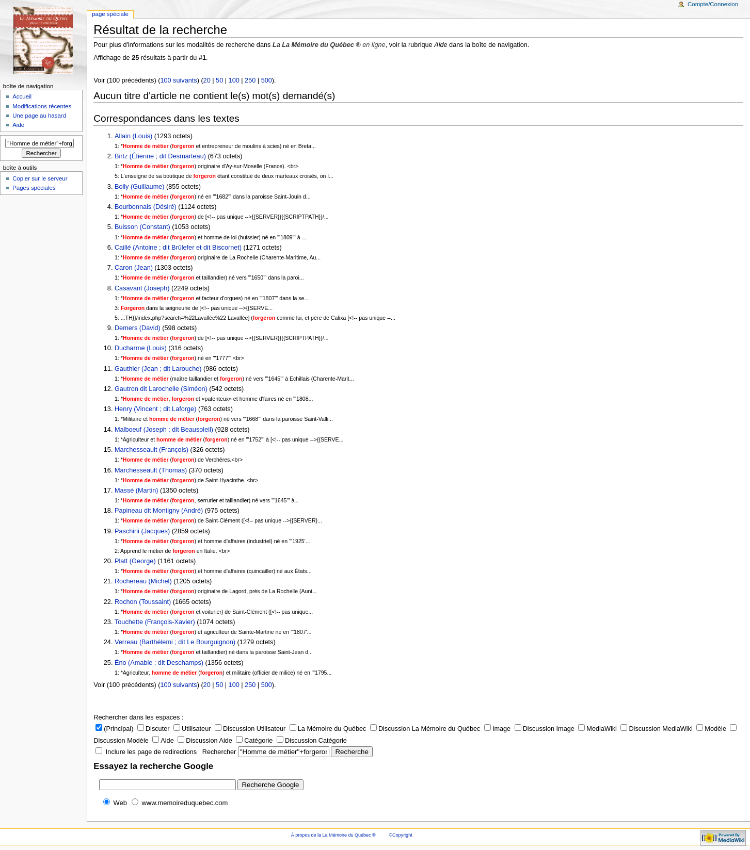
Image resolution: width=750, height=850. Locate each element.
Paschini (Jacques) (142, 531)
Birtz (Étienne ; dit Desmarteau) (160, 156)
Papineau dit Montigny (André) (159, 510)
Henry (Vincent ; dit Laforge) (155, 409)
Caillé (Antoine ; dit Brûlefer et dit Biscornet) (178, 247)
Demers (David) (138, 328)
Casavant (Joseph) (142, 288)
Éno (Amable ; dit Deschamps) (159, 662)
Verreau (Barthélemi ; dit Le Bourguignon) (175, 642)
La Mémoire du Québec (328, 728)
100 (234, 80)
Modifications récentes (41, 106)
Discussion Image (545, 728)
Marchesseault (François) (151, 449)
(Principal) (114, 728)
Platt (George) (135, 561)
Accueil (21, 96)
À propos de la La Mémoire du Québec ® (333, 835)
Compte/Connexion (713, 4)
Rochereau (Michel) (143, 581)
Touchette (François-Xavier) (155, 622)
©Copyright (400, 835)
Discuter (153, 728)
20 (207, 80)
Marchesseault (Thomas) (151, 470)
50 (219, 80)
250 (250, 80)
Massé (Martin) (136, 490)
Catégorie (254, 740)
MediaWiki (597, 728)
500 (266, 80)
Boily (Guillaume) (140, 186)
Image (497, 728)
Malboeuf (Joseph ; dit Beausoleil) (164, 429)
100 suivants (178, 80)
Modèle (711, 728)
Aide (162, 740)
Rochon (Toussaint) (143, 602)
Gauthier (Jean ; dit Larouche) (158, 368)
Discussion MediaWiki (656, 728)
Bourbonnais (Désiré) (146, 206)
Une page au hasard (39, 115)
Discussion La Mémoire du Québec (425, 728)
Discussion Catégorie (312, 740)
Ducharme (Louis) (141, 348)
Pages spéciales (33, 188)
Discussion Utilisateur (250, 728)
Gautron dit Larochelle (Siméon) (161, 389)
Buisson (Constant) (142, 227)
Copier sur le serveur (39, 178)
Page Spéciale (110, 14)
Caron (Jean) (135, 267)
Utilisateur (192, 728)
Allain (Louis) (133, 136)
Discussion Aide (205, 740)
